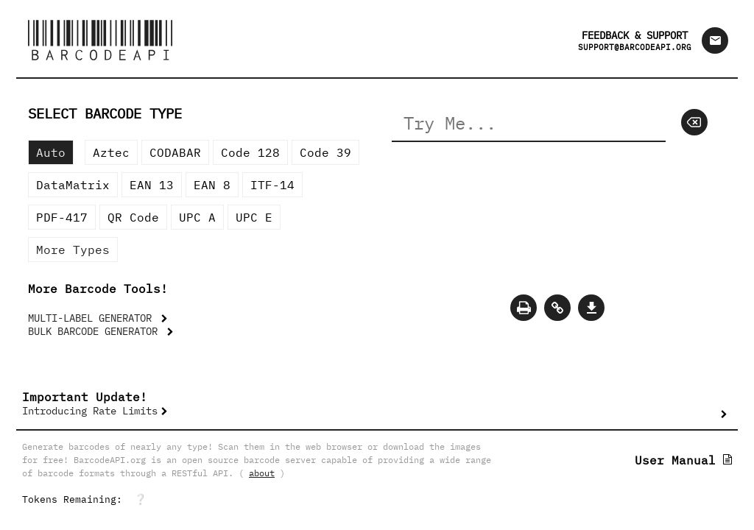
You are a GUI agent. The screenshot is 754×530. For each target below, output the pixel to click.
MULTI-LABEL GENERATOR (93, 318)
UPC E (254, 217)
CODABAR (175, 152)
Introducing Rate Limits (90, 410)
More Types (73, 249)
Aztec (111, 152)
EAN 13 (152, 184)
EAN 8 (212, 184)
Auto (51, 152)
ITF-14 (272, 184)
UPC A (197, 217)
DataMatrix (73, 184)
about (262, 472)
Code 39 (325, 152)
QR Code (133, 217)
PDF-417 (62, 217)
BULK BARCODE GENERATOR (95, 331)
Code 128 (250, 152)
